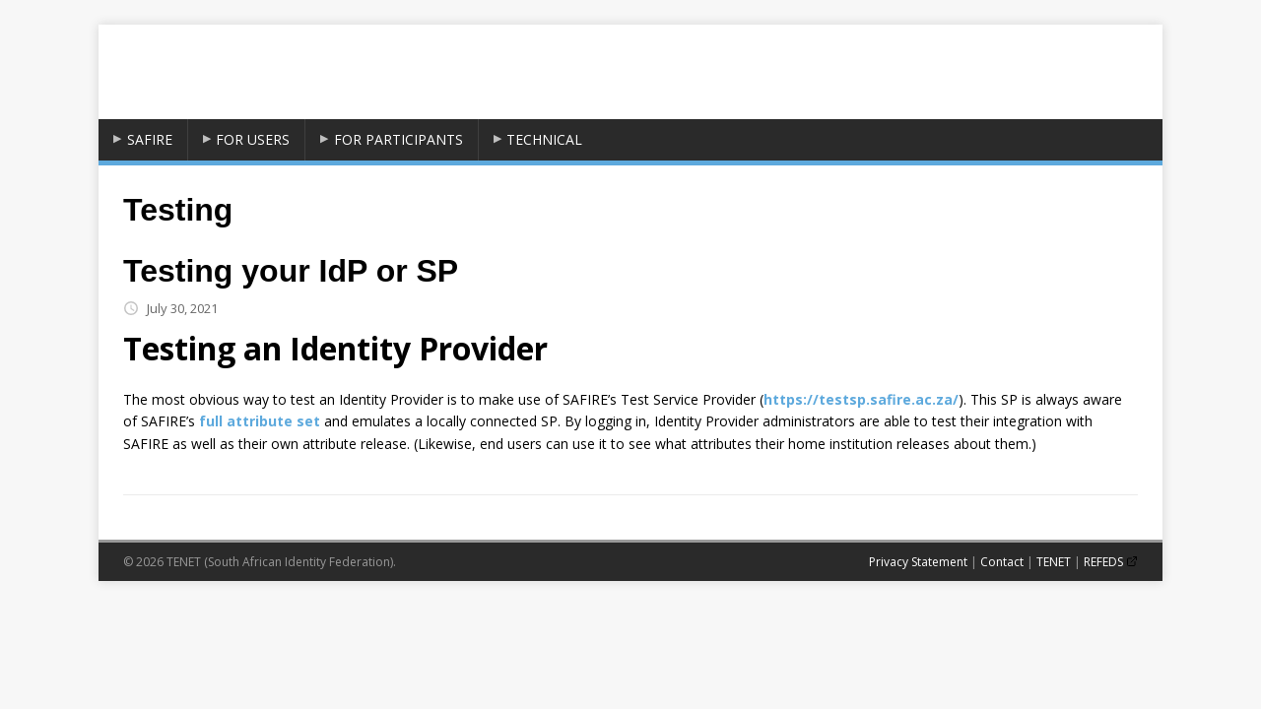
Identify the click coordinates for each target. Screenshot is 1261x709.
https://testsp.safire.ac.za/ (861, 399)
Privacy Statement (918, 561)
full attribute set (259, 421)
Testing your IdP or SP (290, 271)
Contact (1002, 561)
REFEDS (1103, 561)
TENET (1053, 561)
